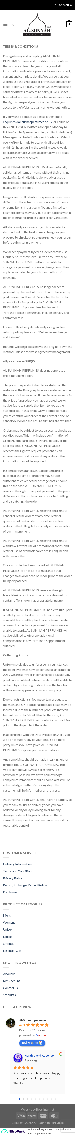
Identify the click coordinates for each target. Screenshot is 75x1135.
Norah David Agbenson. (40, 1055)
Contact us (10, 988)
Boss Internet (45, 1109)
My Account (11, 981)
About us (9, 974)
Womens (9, 922)
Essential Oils (12, 950)
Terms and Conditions (18, 871)
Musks (7, 936)
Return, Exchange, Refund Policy (25, 885)
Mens (7, 915)
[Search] (12, 24)
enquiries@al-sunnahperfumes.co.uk (27, 122)
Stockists (9, 995)
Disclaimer (10, 892)
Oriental (8, 943)
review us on (32, 1043)
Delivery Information (17, 864)
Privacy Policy (13, 878)
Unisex (7, 929)
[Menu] (5, 24)
